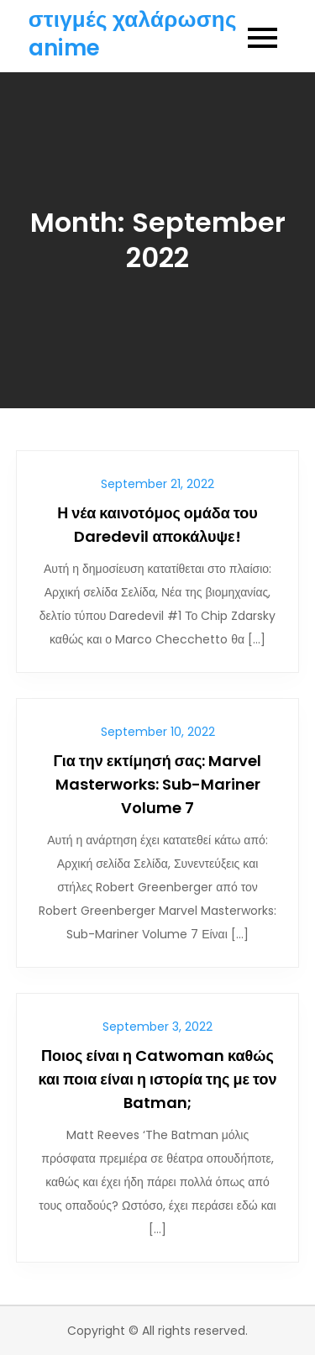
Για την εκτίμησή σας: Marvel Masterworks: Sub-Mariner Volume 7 (157, 784)
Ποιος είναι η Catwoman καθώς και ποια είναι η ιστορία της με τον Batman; (158, 1079)
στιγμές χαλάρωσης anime (133, 33)
